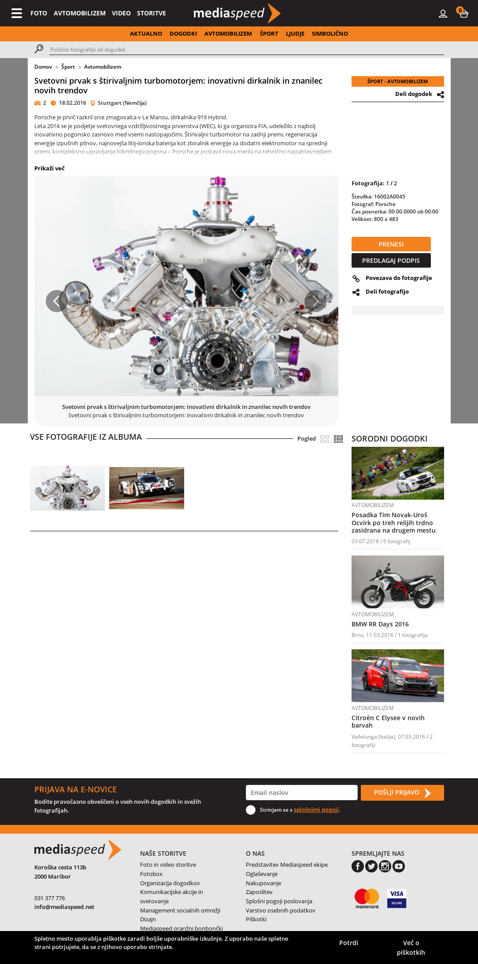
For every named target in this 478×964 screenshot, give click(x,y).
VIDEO (121, 13)
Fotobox (151, 874)
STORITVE (151, 13)
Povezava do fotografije (399, 278)
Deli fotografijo (387, 291)
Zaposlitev (259, 892)
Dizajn (148, 919)
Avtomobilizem (102, 66)
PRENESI (391, 244)
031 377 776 (49, 898)
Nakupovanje (263, 883)
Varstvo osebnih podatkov (280, 910)
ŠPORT (269, 33)
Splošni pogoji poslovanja (279, 901)
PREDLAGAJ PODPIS (391, 260)
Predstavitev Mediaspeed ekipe (287, 864)
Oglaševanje (262, 874)
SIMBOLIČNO (330, 33)
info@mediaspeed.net (64, 907)
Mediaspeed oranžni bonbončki (181, 928)
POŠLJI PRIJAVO (402, 793)
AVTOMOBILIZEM (80, 13)
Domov (43, 66)
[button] (463, 13)
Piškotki (256, 919)
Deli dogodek (413, 94)
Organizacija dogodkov (170, 883)
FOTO (38, 13)
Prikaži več (49, 168)
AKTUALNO (146, 33)
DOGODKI (183, 33)
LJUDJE (295, 33)
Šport (68, 66)
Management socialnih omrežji (180, 910)
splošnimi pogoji (316, 809)
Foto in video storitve (168, 864)
